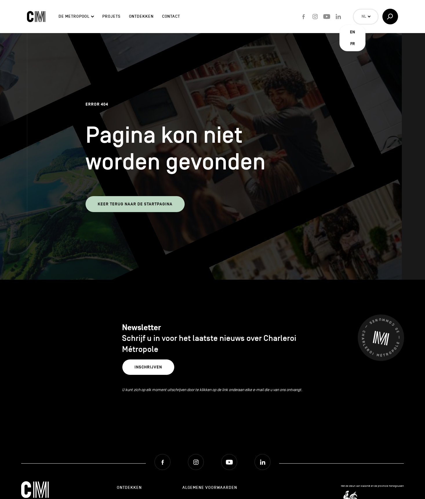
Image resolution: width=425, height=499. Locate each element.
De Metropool (74, 16)
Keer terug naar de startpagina (135, 204)
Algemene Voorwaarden (209, 487)
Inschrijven (148, 367)
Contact (171, 16)
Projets (111, 16)
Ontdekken (141, 16)
